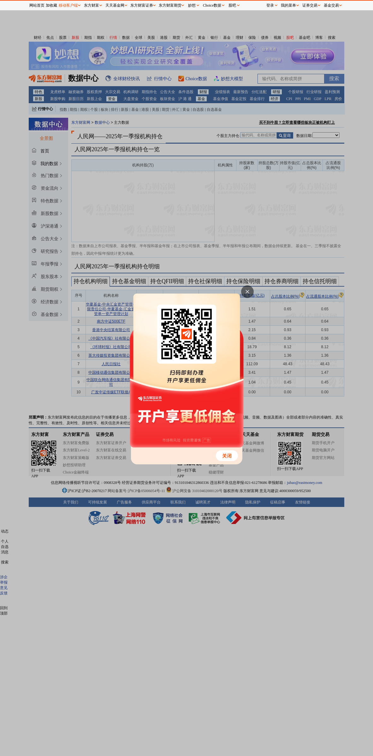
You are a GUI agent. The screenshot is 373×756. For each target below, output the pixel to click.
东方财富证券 (141, 5)
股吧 (232, 5)
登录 (270, 5)
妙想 (192, 5)
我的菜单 (288, 5)
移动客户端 (68, 5)
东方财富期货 (170, 5)
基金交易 (331, 5)
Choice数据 (212, 5)
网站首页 (36, 5)
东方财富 (91, 5)
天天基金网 (114, 5)
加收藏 (51, 5)
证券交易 (309, 5)
